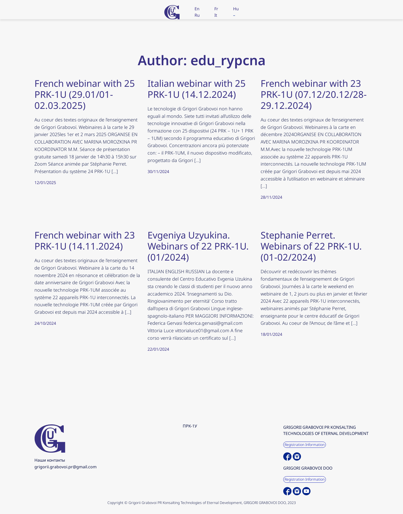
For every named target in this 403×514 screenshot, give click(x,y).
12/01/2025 (45, 182)
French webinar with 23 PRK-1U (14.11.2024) (84, 241)
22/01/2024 (158, 349)
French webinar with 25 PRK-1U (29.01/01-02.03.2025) (84, 94)
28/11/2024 (271, 197)
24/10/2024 (45, 323)
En (197, 9)
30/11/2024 (158, 171)
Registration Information (305, 444)
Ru (197, 15)
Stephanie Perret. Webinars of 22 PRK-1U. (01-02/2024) (311, 246)
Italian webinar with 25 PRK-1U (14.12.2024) (197, 89)
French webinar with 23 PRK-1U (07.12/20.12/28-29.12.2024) (314, 94)
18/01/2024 (271, 334)
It (215, 15)
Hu (236, 9)
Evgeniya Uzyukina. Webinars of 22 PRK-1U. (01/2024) (198, 246)
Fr (216, 9)
